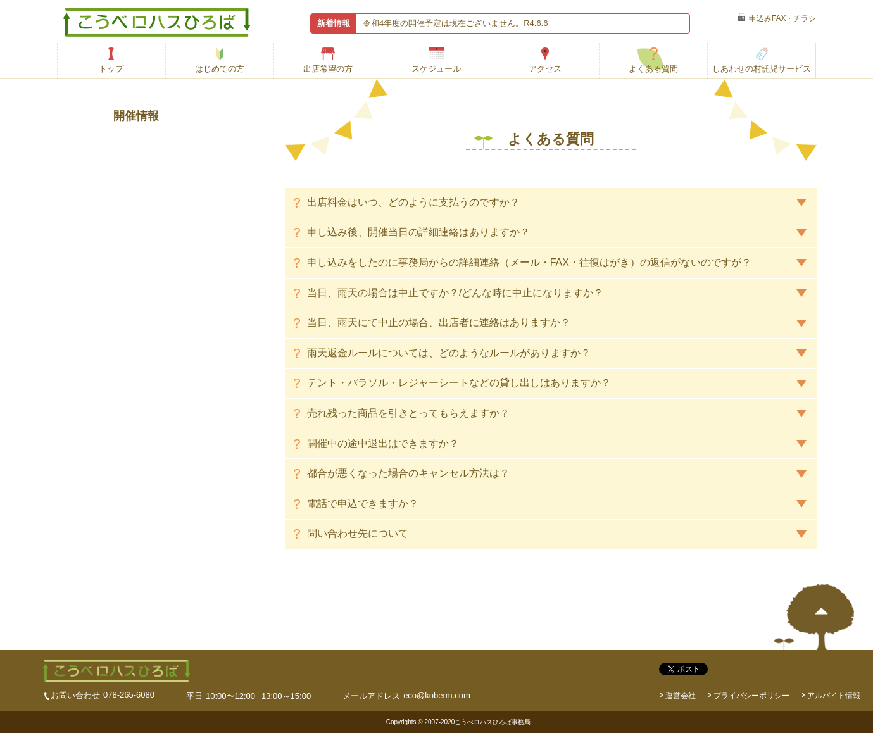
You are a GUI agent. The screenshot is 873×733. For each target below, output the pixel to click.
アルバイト (833, 695)
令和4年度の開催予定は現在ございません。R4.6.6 (455, 23)
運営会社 (680, 695)
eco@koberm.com (436, 695)
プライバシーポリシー (751, 695)
